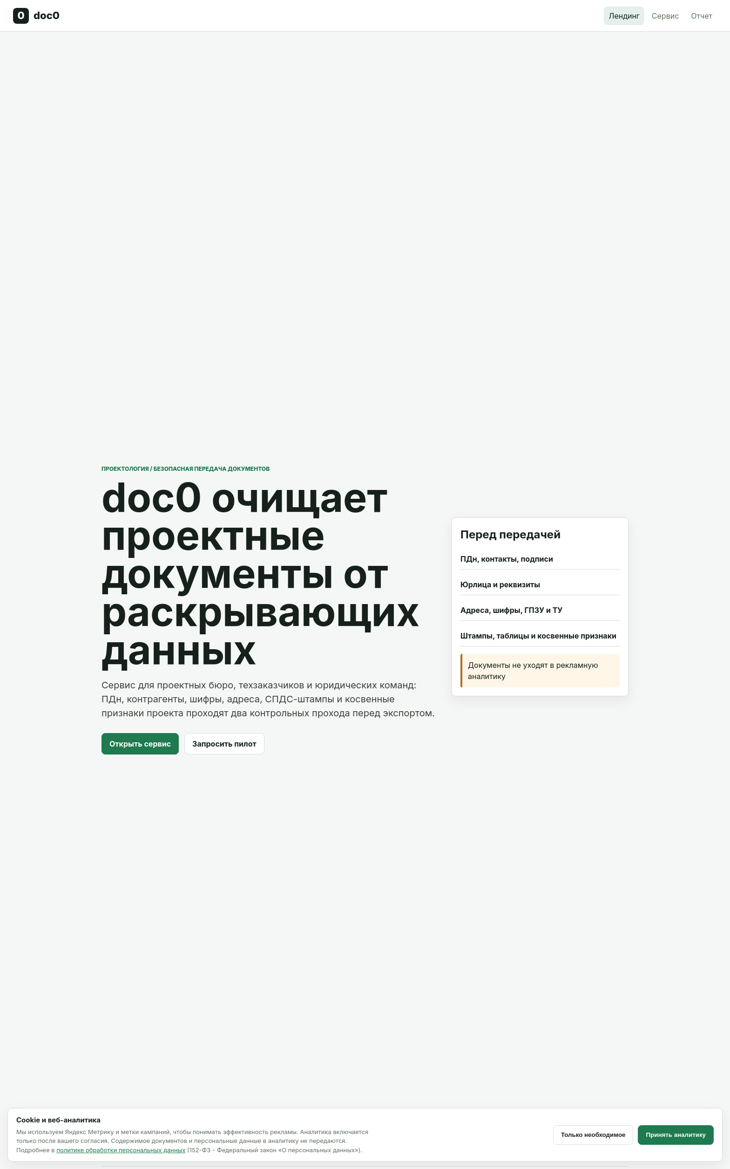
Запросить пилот (224, 743)
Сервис (665, 15)
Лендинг (623, 15)
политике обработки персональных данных (120, 1150)
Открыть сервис (140, 743)
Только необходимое (593, 1134)
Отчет (701, 15)
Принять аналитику (676, 1134)
